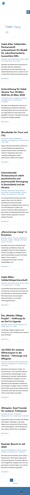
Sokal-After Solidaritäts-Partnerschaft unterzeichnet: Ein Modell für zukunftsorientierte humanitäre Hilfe (14, 50)
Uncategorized (5, 100)
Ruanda (18, 450)
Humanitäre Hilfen (13, 59)
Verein (27, 59)
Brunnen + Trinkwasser (15, 414)
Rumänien (4, 140)
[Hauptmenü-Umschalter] (28, 12)
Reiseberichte (17, 98)
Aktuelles (4, 59)
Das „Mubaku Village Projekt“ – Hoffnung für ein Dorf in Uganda (13, 319)
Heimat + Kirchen (13, 238)
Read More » (5, 78)
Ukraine (22, 59)
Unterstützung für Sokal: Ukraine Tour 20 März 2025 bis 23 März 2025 (14, 92)
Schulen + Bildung (13, 240)
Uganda (21, 324)
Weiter (16, 483)
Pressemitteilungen (15, 192)
